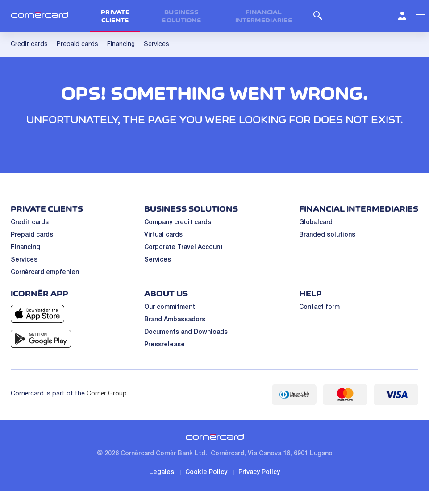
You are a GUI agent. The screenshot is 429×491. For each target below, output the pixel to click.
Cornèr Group (107, 394)
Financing (25, 247)
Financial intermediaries (263, 16)
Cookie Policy (206, 472)
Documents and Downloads (186, 332)
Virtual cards (163, 235)
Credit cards (30, 222)
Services (24, 260)
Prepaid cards (32, 235)
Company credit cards (177, 222)
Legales (161, 472)
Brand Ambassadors (174, 320)
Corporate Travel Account (183, 247)
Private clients (115, 16)
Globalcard (316, 222)
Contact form (319, 307)
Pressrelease (164, 345)
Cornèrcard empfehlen (45, 272)
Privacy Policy (259, 472)
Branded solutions (327, 235)
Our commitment (169, 307)
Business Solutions (181, 16)
